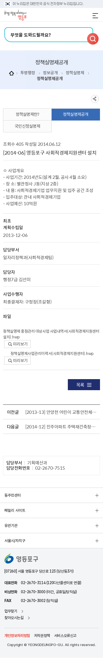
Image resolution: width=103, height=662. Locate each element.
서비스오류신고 (65, 635)
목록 (83, 384)
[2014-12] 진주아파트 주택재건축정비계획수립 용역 (61, 426)
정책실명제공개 (50, 78)
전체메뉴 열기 (95, 15)
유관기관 (11, 525)
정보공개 (50, 73)
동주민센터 (12, 495)
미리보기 (18, 344)
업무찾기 (10, 611)
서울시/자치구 (14, 540)
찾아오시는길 (14, 618)
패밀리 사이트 (14, 510)
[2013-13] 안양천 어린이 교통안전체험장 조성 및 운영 (61, 412)
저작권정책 (42, 635)
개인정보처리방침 (17, 635)
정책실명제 (75, 73)
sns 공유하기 (95, 99)
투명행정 (27, 73)
